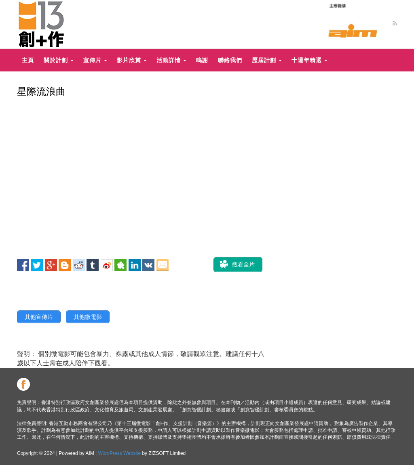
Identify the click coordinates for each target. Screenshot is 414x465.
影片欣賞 (132, 60)
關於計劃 (59, 60)
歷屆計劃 (267, 60)
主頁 (28, 60)
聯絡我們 (230, 60)
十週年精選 (309, 60)
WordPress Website (119, 453)
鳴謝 (202, 60)
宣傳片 (95, 60)
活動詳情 (171, 60)
